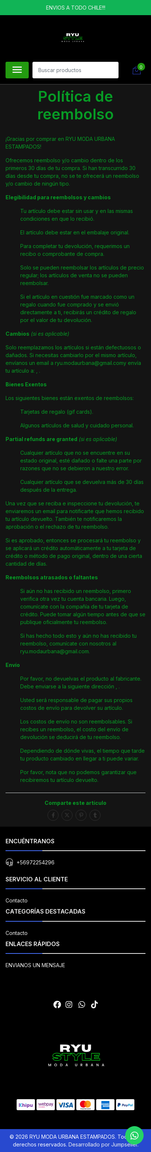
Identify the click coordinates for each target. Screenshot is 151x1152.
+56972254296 (36, 862)
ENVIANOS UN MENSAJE (35, 965)
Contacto (17, 900)
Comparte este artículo (75, 803)
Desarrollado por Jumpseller (103, 1144)
